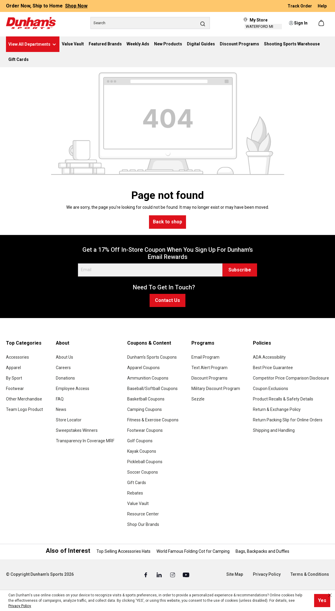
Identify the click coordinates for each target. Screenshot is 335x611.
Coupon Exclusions (270, 388)
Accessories (17, 357)
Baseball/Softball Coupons (152, 388)
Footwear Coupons (145, 430)
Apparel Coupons (143, 367)
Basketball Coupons (146, 399)
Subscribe (239, 270)
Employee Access (72, 388)
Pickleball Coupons (144, 461)
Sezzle (198, 399)
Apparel (13, 367)
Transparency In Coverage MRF (85, 440)
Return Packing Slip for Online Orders (287, 419)
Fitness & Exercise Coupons (153, 419)
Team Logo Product (24, 409)
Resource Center (143, 514)
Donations (65, 378)
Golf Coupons (140, 440)
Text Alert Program (209, 367)
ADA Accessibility (269, 357)
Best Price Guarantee (273, 367)
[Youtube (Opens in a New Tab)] (186, 574)
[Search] (150, 23)
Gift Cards (136, 482)
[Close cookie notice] (330, 595)
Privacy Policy (267, 574)
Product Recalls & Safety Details (283, 399)
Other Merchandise (24, 399)
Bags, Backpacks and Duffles (262, 551)
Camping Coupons (144, 409)
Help (322, 6)
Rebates (135, 493)
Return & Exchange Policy (277, 409)
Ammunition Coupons (147, 378)
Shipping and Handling (274, 430)
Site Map (234, 574)
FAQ (60, 399)
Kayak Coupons (141, 451)
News (61, 409)
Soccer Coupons (142, 472)
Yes (322, 600)
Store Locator (69, 419)
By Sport (14, 378)
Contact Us (167, 300)
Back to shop (167, 222)
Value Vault (138, 503)
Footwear (15, 388)
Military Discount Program (215, 388)
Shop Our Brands (143, 524)
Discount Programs (209, 378)
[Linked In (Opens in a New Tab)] (159, 574)
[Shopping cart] (322, 23)
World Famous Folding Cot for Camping (193, 551)
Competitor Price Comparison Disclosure (291, 378)
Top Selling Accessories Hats (123, 551)
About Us (64, 357)
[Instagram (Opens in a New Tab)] (173, 574)
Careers (63, 367)
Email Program (205, 357)
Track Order (300, 6)
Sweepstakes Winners (77, 430)
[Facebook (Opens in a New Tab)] (146, 574)
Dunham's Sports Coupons (152, 357)
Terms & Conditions (310, 574)
